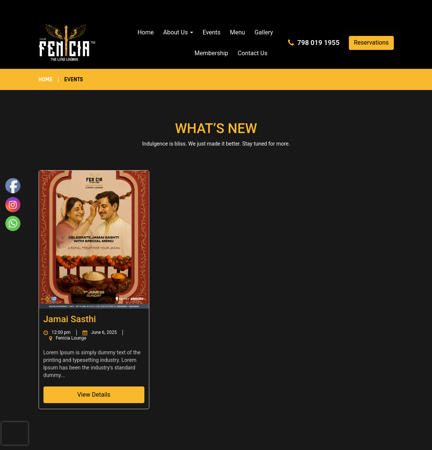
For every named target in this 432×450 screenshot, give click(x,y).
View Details (93, 394)
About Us (178, 32)
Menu (237, 32)
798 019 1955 (318, 43)
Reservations (371, 42)
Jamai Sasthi (69, 319)
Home (146, 32)
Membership (211, 53)
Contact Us (253, 53)
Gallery (263, 32)
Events (211, 32)
